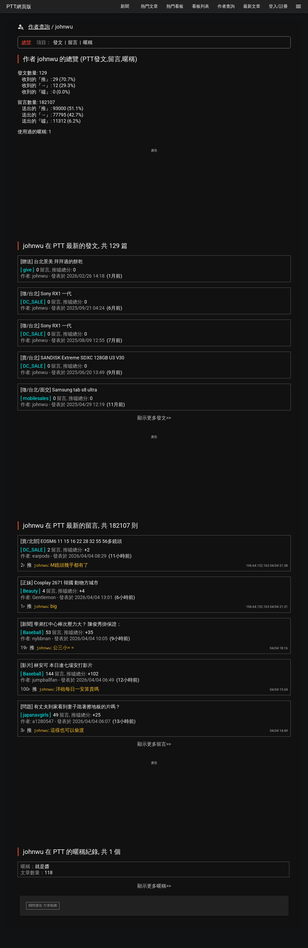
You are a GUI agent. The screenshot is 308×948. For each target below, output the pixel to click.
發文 (58, 42)
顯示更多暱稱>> (154, 886)
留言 (73, 42)
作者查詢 (39, 27)
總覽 (26, 42)
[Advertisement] (154, 191)
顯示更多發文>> (154, 418)
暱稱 (88, 42)
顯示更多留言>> (154, 744)
